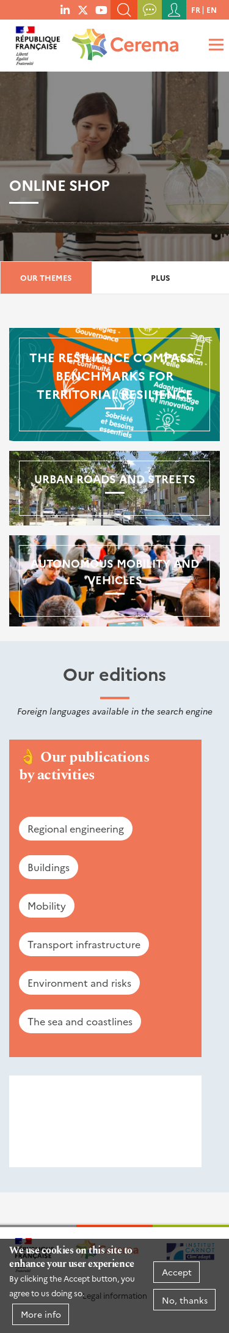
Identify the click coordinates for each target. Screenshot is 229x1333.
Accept (177, 1272)
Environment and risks (79, 982)
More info (41, 1314)
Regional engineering (75, 828)
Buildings (48, 867)
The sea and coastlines (80, 1021)
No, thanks (185, 1300)
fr (195, 9)
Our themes (46, 277)
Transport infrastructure (83, 944)
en (211, 9)
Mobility (46, 905)
